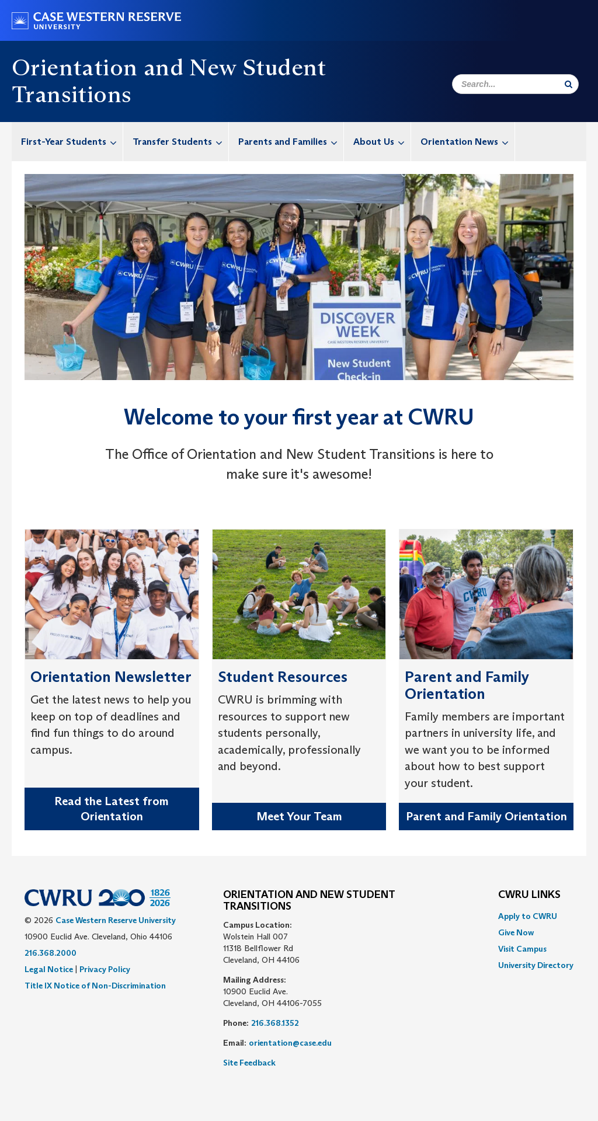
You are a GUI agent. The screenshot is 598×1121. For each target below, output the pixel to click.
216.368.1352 (275, 1023)
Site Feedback (249, 1062)
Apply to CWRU (527, 916)
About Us (382, 141)
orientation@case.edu (290, 1043)
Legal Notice (49, 969)
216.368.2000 (51, 953)
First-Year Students (72, 141)
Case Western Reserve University (115, 920)
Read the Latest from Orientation (111, 809)
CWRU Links (529, 895)
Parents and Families (290, 141)
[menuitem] (67, 141)
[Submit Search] (568, 84)
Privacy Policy (104, 969)
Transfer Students (180, 141)
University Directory (535, 965)
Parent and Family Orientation (486, 816)
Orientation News (467, 141)
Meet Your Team (299, 816)
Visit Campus (522, 949)
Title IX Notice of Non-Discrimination (95, 985)
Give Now (516, 932)
